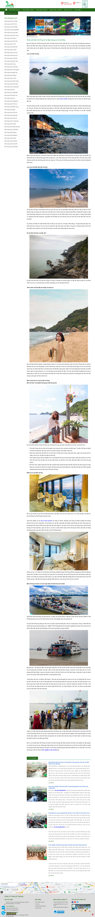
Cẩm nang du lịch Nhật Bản (11, 92)
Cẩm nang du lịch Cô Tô (10, 44)
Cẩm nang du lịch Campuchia (11, 121)
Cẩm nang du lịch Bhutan (10, 132)
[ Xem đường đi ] (10, 906)
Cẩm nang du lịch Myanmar (11, 115)
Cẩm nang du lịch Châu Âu (10, 112)
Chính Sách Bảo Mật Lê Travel (60, 902)
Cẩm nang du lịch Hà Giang (11, 67)
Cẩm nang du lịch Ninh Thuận (11, 81)
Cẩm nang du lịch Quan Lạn (11, 55)
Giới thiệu (78, 9)
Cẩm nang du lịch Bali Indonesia (12, 126)
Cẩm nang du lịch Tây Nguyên (11, 69)
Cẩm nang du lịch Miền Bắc (10, 47)
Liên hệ (21, 13)
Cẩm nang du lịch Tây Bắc (10, 141)
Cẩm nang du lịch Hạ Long (10, 52)
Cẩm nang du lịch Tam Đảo (10, 21)
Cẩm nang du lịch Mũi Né (10, 75)
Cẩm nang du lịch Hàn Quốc (11, 84)
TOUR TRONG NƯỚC (28, 9)
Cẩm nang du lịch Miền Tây (10, 72)
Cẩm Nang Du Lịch (11, 13)
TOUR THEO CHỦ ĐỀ (42, 9)
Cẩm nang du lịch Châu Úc (10, 118)
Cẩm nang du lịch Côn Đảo (10, 58)
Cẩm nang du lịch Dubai (10, 124)
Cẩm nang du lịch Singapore (11, 101)
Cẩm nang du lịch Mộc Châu (11, 61)
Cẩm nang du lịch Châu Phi (10, 144)
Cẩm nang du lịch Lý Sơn (10, 78)
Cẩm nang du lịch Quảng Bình (11, 29)
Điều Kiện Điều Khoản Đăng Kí (60, 907)
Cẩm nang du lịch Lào (9, 98)
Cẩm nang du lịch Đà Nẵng (10, 27)
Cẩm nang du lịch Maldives (10, 135)
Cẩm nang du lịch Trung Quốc (11, 86)
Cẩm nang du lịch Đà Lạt (10, 38)
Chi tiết (51, 782)
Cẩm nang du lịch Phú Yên (10, 24)
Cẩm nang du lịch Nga (9, 109)
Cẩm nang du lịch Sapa (10, 64)
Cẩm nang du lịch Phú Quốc (11, 41)
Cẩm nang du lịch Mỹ (9, 89)
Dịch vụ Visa (68, 9)
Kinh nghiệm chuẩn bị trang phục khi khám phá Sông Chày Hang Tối (68, 845)
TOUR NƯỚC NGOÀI (15, 9)
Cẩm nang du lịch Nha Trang (11, 35)
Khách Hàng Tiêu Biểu (40, 906)
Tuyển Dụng (38, 908)
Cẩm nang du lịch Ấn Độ (10, 138)
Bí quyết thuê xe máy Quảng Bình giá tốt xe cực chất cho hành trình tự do (69, 813)
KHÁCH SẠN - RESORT (56, 9)
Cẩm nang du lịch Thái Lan (10, 104)
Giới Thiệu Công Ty (39, 902)
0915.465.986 (68, 4)
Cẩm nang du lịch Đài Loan (10, 95)
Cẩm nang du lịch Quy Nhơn (11, 32)
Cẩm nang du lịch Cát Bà (10, 49)
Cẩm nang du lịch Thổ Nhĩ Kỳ (11, 129)
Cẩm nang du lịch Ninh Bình (11, 146)
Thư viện (37, 904)
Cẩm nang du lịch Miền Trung (11, 106)
